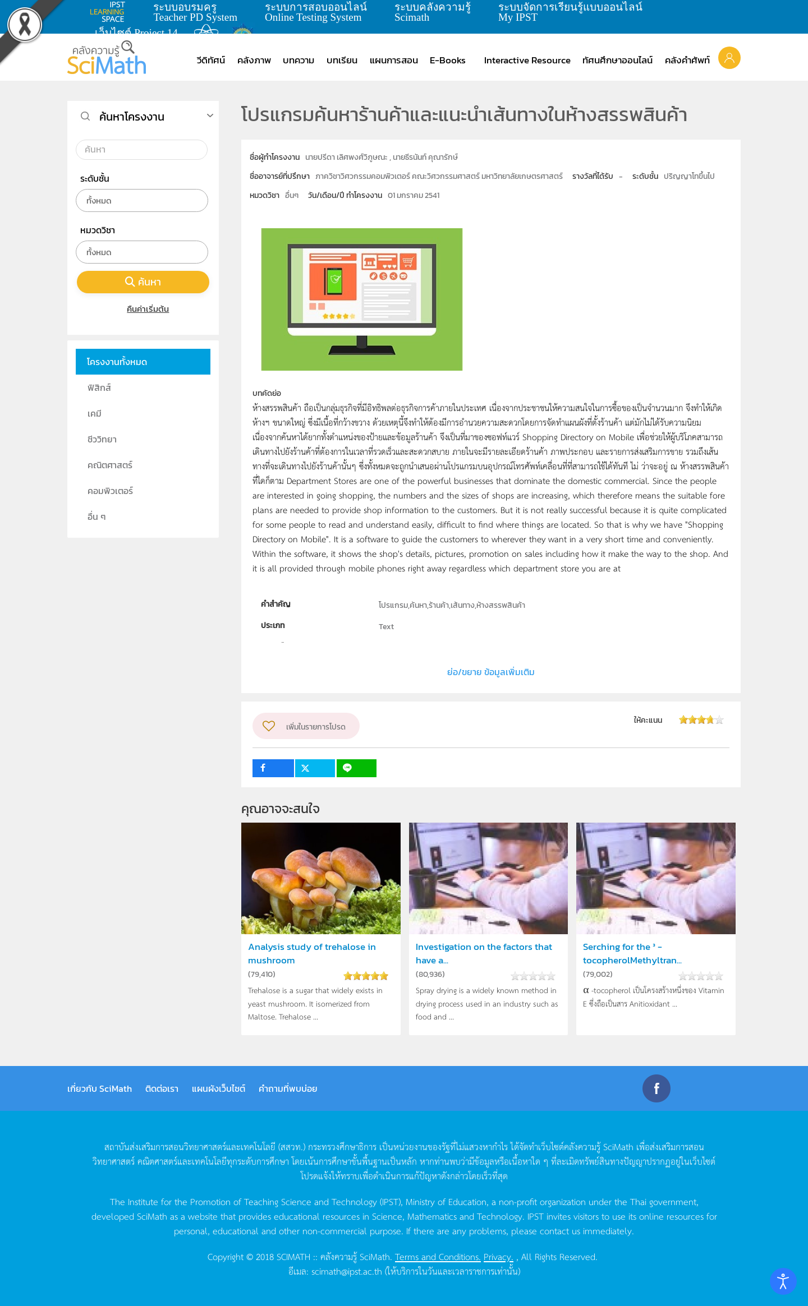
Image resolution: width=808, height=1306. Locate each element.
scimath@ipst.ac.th (346, 1270)
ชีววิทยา (102, 439)
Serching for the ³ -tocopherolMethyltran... (632, 953)
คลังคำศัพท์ (687, 60)
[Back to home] (106, 57)
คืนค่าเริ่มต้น (143, 308)
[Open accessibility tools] (783, 1281)
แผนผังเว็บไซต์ (218, 1088)
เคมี (95, 413)
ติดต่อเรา (161, 1088)
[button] (729, 57)
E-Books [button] (448, 60)
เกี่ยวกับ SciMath (99, 1088)
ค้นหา (143, 281)
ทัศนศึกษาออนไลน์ (617, 60)
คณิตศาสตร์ (110, 465)
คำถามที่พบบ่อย (288, 1088)
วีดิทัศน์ (211, 60)
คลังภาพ (254, 60)
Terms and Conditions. (438, 1256)
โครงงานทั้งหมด (117, 361)
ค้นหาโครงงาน (131, 116)
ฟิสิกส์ (99, 387)
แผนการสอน (394, 60)
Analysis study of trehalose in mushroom (312, 953)
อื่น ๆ (97, 516)
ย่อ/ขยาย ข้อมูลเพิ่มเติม (491, 672)
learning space (110, 12)
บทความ (298, 60)
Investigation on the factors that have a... (484, 953)
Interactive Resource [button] (527, 60)
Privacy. (498, 1256)
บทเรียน (342, 60)
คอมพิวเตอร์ (110, 490)
